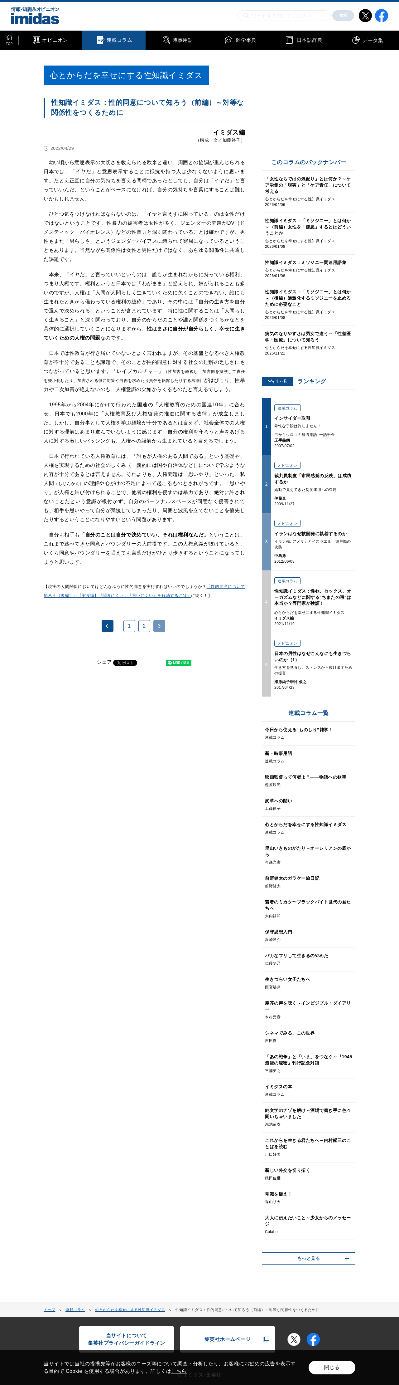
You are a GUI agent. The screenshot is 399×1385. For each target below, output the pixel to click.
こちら (179, 1371)
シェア (104, 662)
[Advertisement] (94, 752)
